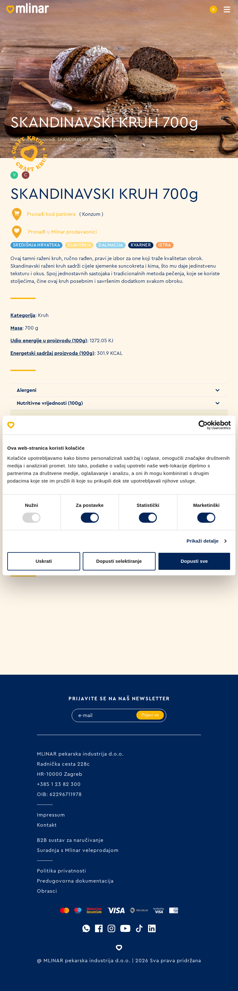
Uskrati (44, 561)
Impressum (51, 815)
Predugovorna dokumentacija (75, 881)
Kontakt (47, 825)
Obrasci (47, 891)
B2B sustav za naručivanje (70, 840)
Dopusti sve (194, 561)
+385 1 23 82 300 (59, 784)
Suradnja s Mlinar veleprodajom (78, 850)
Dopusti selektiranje (119, 561)
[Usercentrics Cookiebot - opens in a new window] (203, 425)
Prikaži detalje (203, 541)
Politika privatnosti (61, 870)
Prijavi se (150, 715)
